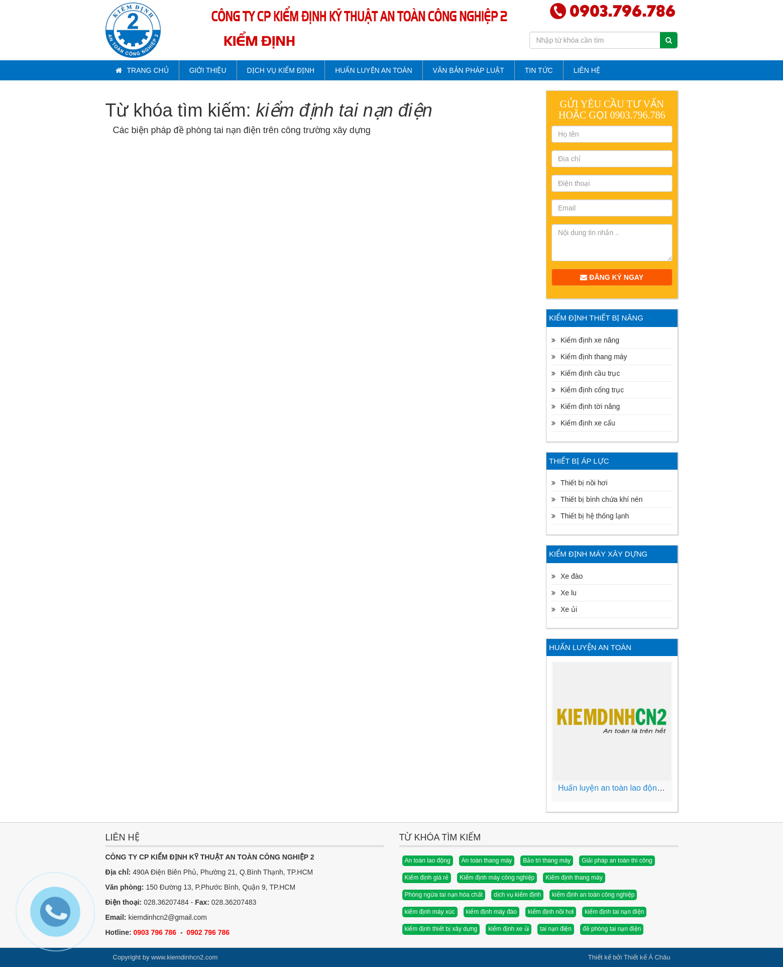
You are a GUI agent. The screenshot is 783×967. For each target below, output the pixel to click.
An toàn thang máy (487, 860)
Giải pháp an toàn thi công (617, 860)
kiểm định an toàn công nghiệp (593, 894)
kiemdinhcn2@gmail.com (167, 917)
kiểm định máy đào (491, 911)
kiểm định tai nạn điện (614, 911)
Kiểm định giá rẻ (427, 877)
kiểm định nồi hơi (551, 911)
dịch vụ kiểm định (517, 894)
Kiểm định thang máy (573, 877)
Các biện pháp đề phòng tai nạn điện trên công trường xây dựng (242, 130)
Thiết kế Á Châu (647, 957)
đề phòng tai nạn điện (612, 928)
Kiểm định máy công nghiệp (497, 877)
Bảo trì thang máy (547, 860)
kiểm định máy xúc (430, 911)
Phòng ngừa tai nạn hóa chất (444, 894)
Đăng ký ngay (611, 277)
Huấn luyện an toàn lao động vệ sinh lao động (640, 788)
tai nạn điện (556, 928)
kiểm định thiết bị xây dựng (441, 928)
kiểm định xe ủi (508, 928)
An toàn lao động (428, 860)
